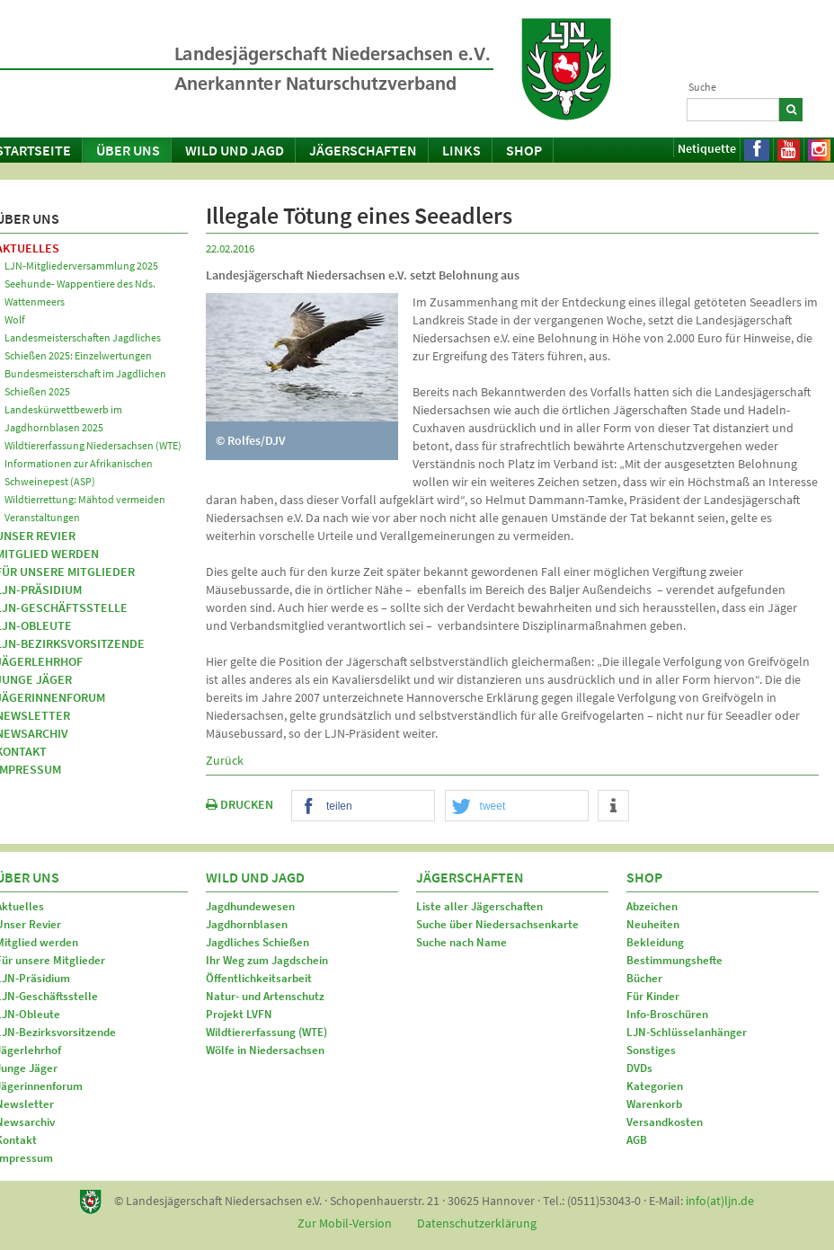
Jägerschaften (363, 150)
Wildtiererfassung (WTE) (266, 1032)
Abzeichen (652, 906)
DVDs (639, 1068)
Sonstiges (651, 1050)
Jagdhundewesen (250, 906)
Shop (524, 150)
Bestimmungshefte (674, 960)
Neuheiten (652, 924)
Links (461, 150)
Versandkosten (664, 1122)
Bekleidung (655, 942)
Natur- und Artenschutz (265, 996)
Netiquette (707, 148)
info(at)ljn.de (720, 1200)
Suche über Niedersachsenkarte (497, 924)
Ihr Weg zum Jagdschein (267, 960)
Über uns (128, 150)
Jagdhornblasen (247, 924)
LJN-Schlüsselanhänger (686, 1032)
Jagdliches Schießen (257, 942)
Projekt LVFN (239, 1014)
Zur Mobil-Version (344, 1223)
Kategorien (654, 1086)
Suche (702, 86)
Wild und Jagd (234, 150)
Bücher (644, 978)
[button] (363, 806)
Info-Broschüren (667, 1014)
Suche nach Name (461, 942)
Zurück (225, 760)
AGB (636, 1140)
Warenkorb (654, 1104)
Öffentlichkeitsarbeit (259, 978)
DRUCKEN (239, 804)
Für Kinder (652, 996)
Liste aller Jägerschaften (479, 906)
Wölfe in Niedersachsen (265, 1050)
